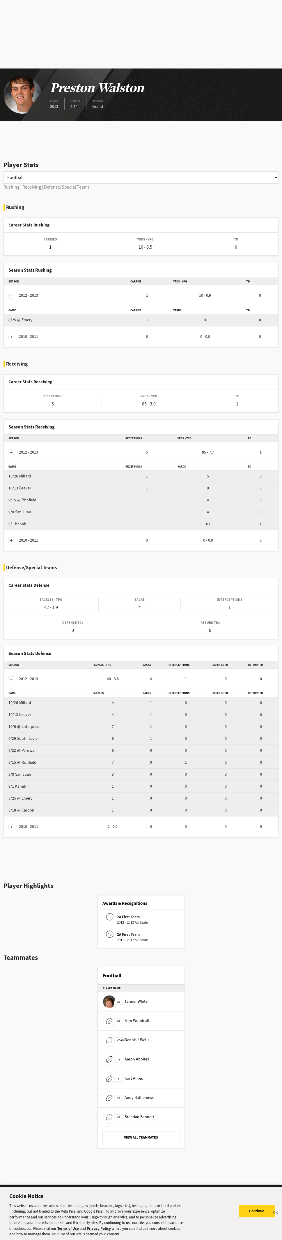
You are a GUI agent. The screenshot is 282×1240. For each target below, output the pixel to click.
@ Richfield (22, 500)
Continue (257, 1214)
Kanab (17, 524)
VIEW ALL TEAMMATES (141, 1137)
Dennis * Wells (126, 1040)
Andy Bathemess (128, 1097)
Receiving (31, 187)
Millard (19, 476)
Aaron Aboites (126, 1059)
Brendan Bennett (128, 1117)
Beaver (19, 488)
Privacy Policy (99, 1231)
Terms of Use (68, 1231)
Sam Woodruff (126, 1020)
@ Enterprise (23, 726)
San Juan (19, 512)
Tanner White (125, 1001)
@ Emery (20, 320)
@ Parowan (22, 750)
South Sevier (23, 738)
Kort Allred (123, 1078)
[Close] (275, 1216)
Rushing (11, 187)
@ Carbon (21, 810)
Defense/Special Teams (67, 187)
